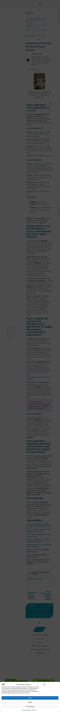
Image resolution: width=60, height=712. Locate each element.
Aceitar (30, 698)
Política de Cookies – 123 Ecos (29, 710)
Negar (30, 702)
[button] (44, 684)
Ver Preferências (30, 706)
